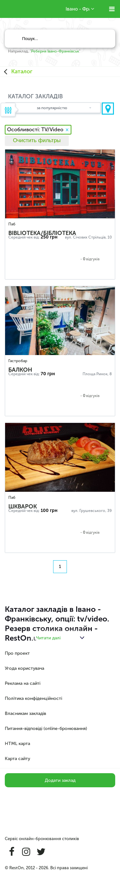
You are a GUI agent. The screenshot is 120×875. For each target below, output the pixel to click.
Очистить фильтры (36, 140)
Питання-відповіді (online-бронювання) (46, 728)
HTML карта (17, 743)
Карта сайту (17, 758)
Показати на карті (108, 108)
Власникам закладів (25, 713)
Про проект (17, 653)
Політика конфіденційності (33, 698)
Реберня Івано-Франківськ (55, 51)
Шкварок (22, 506)
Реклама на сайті (22, 683)
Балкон (20, 370)
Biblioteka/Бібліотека (42, 233)
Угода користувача (24, 668)
